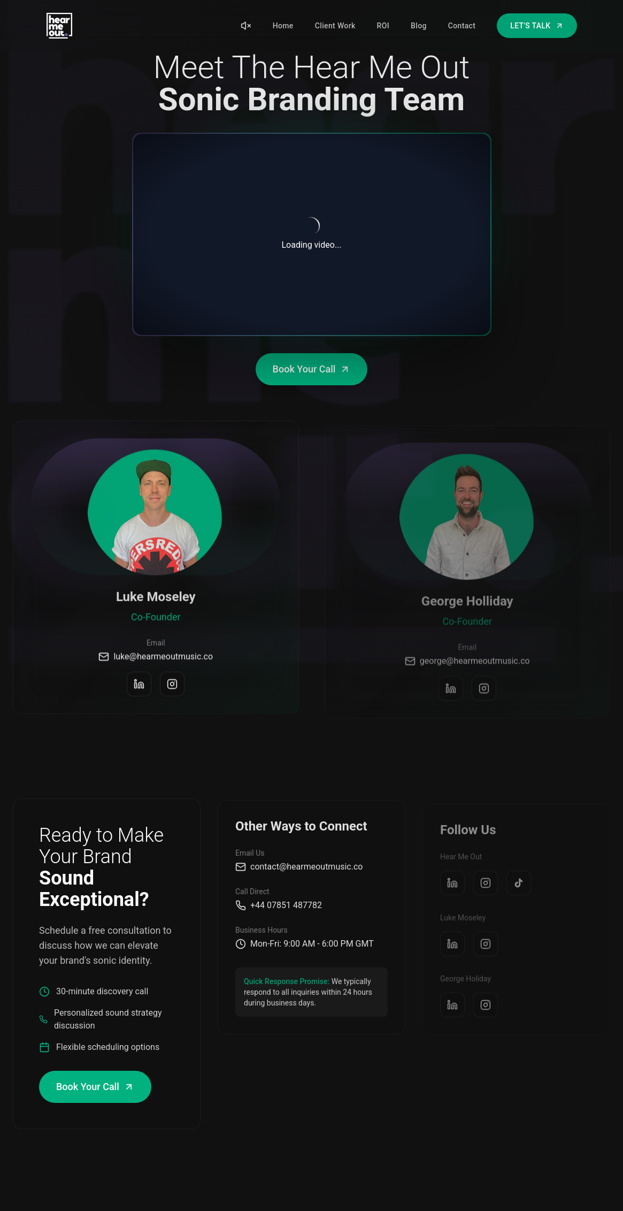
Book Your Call (312, 369)
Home (283, 25)
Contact (462, 25)
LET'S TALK (536, 25)
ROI (383, 25)
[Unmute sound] (246, 25)
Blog (419, 25)
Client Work (335, 25)
